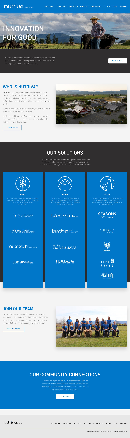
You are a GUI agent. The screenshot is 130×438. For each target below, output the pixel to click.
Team (114, 6)
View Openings (14, 329)
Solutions (62, 6)
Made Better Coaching (90, 6)
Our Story (50, 6)
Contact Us (117, 61)
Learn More (12, 128)
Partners (73, 6)
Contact (123, 6)
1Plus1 (107, 6)
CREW (125, 431)
